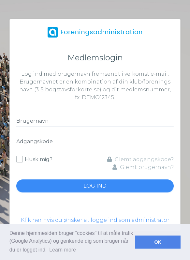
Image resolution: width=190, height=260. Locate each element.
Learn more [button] (62, 249)
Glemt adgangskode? (140, 159)
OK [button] (157, 242)
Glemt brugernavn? (143, 167)
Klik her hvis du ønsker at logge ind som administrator (95, 220)
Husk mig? (38, 159)
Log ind (95, 186)
